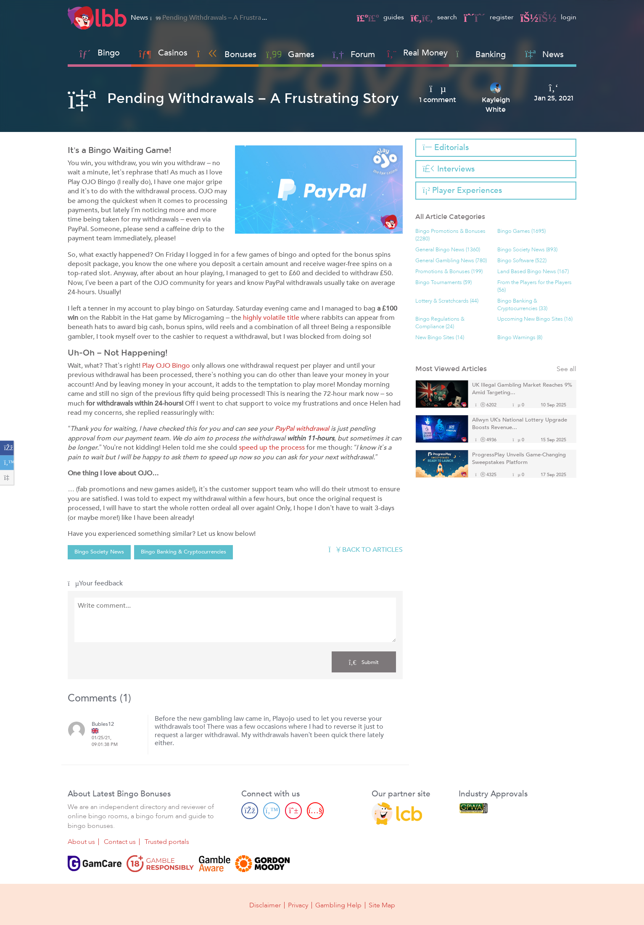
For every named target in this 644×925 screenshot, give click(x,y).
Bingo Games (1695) (521, 231)
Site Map (382, 904)
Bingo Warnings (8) (519, 337)
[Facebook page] (249, 810)
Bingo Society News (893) (527, 249)
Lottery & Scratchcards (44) (446, 301)
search (434, 17)
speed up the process (272, 447)
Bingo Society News (99, 552)
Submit (364, 662)
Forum (354, 54)
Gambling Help (338, 904)
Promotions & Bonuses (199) (449, 271)
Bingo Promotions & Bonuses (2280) (450, 235)
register (488, 17)
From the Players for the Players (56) (534, 286)
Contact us (120, 841)
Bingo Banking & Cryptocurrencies (183, 552)
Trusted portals (167, 841)
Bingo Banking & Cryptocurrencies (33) (522, 305)
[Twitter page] (271, 810)
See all (566, 369)
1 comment (437, 100)
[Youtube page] (315, 810)
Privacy (298, 904)
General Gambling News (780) (451, 260)
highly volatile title (271, 317)
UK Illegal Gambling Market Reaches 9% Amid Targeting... (522, 389)
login (548, 17)
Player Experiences (462, 190)
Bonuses (226, 54)
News (544, 54)
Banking (481, 54)
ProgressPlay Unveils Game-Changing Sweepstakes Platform (519, 458)
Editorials (446, 147)
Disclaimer (265, 904)
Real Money (425, 52)
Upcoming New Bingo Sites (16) (535, 319)
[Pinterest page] (293, 810)
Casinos (172, 52)
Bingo (109, 52)
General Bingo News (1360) (447, 249)
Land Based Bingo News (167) (533, 271)
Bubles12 (103, 724)
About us (81, 841)
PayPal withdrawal (302, 428)
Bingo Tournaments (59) (443, 282)
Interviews (449, 168)
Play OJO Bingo (166, 365)
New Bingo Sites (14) (439, 337)
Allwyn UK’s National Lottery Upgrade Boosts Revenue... (519, 423)
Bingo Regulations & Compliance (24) (440, 323)
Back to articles (365, 549)
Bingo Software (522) (521, 260)
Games (290, 54)
